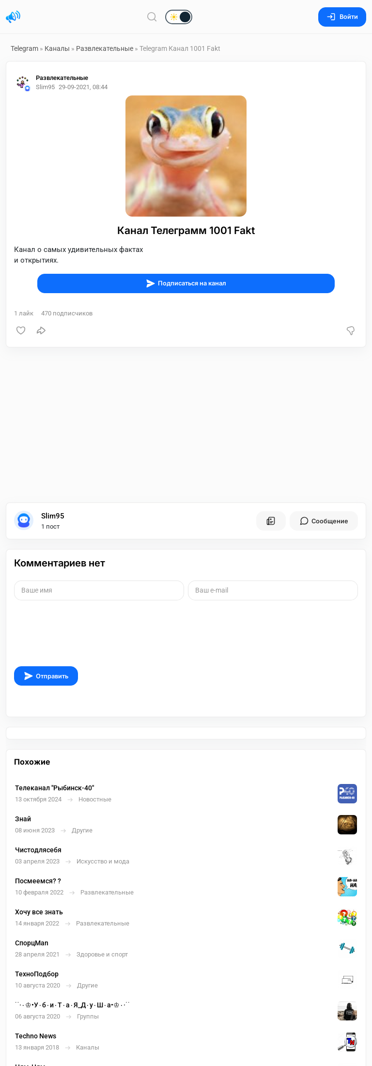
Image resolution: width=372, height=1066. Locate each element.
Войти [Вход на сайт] (342, 16)
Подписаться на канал (186, 283)
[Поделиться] (41, 330)
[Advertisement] (186, 425)
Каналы (57, 48)
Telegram (24, 48)
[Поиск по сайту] (152, 16)
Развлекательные (104, 48)
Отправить (46, 676)
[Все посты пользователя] (270, 521)
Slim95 (52, 516)
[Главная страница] (13, 17)
